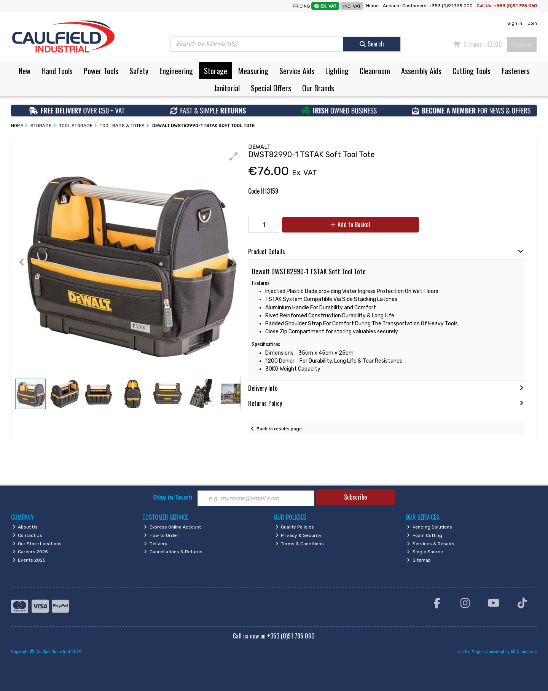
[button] (234, 156)
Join (532, 23)
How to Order (161, 535)
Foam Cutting (424, 535)
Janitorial (227, 88)
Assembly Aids (421, 70)
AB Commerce (524, 651)
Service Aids (296, 70)
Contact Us (28, 535)
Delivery (155, 543)
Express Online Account (172, 527)
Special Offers (271, 88)
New (24, 70)
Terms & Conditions (300, 543)
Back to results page (279, 428)
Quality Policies (295, 527)
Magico (478, 651)
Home (372, 5)
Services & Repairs (430, 543)
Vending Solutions (429, 527)
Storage (215, 70)
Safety (138, 70)
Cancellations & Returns (173, 551)
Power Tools (101, 70)
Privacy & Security (299, 535)
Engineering (176, 70)
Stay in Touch (172, 497)
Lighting (337, 70)
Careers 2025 (30, 551)
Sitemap (419, 560)
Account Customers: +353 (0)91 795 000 (428, 5)
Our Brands (318, 88)
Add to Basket (350, 224)
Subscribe (355, 497)
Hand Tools (57, 70)
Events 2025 (29, 560)
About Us (25, 527)
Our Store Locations (37, 543)
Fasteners (516, 70)
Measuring (253, 70)
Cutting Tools (471, 70)
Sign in (514, 23)
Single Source (425, 551)
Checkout (522, 44)
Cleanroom (375, 70)
